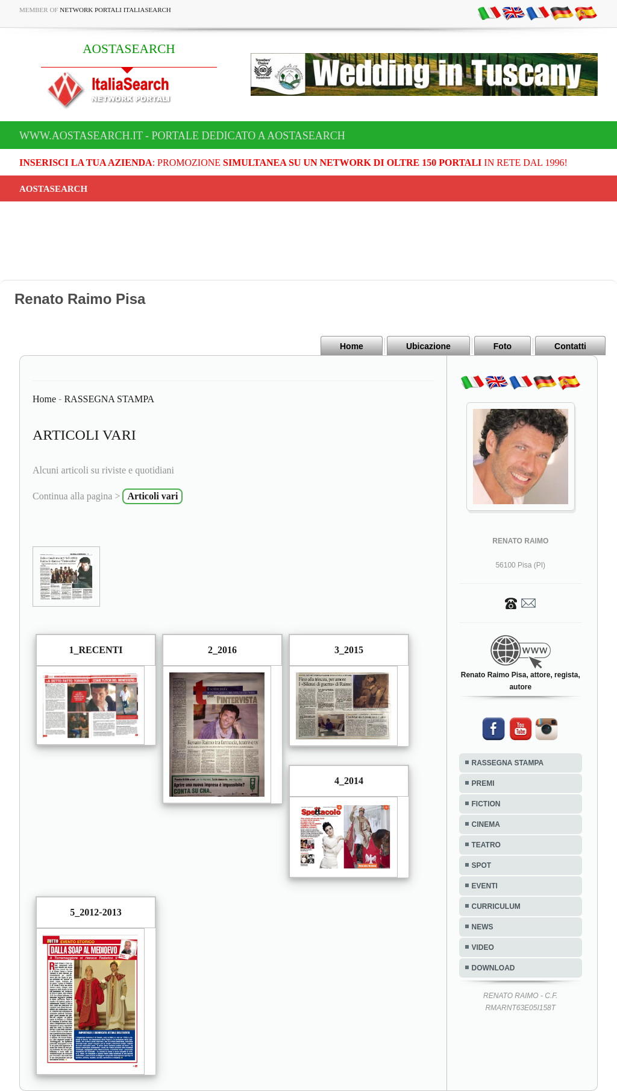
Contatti (570, 346)
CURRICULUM (496, 906)
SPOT (482, 865)
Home (351, 346)
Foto (502, 346)
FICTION (486, 804)
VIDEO (483, 947)
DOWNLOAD (493, 968)
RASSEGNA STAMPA (109, 399)
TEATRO (486, 845)
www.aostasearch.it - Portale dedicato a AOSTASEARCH (182, 136)
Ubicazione (428, 346)
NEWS (482, 927)
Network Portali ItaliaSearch (115, 9)
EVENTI (485, 886)
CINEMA (486, 824)
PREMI (483, 783)
